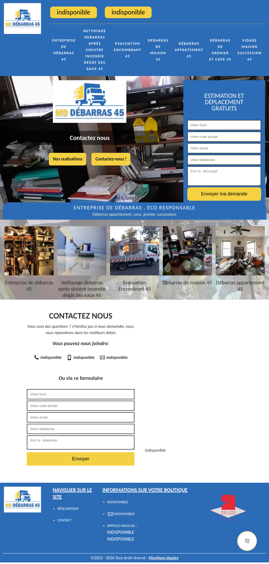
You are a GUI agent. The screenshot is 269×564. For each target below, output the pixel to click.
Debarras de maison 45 (158, 50)
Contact (65, 522)
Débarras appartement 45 (189, 49)
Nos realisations (67, 159)
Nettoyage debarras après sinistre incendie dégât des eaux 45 (94, 50)
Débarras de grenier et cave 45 (220, 50)
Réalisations (68, 510)
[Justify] (247, 541)
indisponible (48, 357)
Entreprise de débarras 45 (64, 50)
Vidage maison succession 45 (249, 50)
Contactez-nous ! (110, 159)
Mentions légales (163, 559)
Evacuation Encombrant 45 (127, 49)
